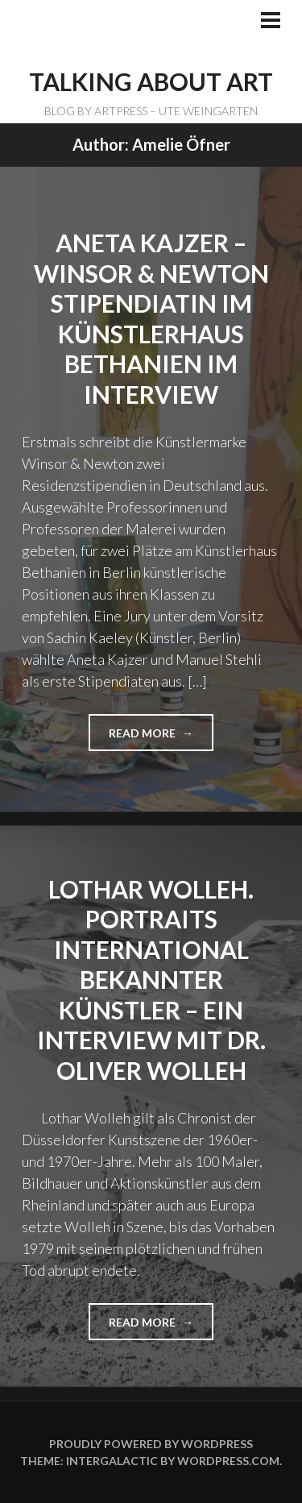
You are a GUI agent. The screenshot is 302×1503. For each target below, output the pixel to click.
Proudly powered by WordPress (151, 1444)
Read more (149, 738)
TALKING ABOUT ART (151, 81)
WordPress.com (228, 1461)
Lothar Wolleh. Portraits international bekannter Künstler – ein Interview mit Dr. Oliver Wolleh (151, 979)
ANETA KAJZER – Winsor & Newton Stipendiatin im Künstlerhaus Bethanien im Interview (151, 318)
